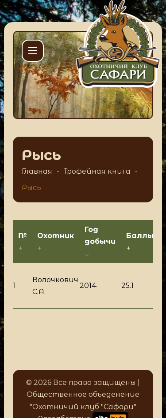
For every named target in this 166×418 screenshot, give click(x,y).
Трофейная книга (97, 171)
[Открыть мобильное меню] (32, 50)
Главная (37, 171)
